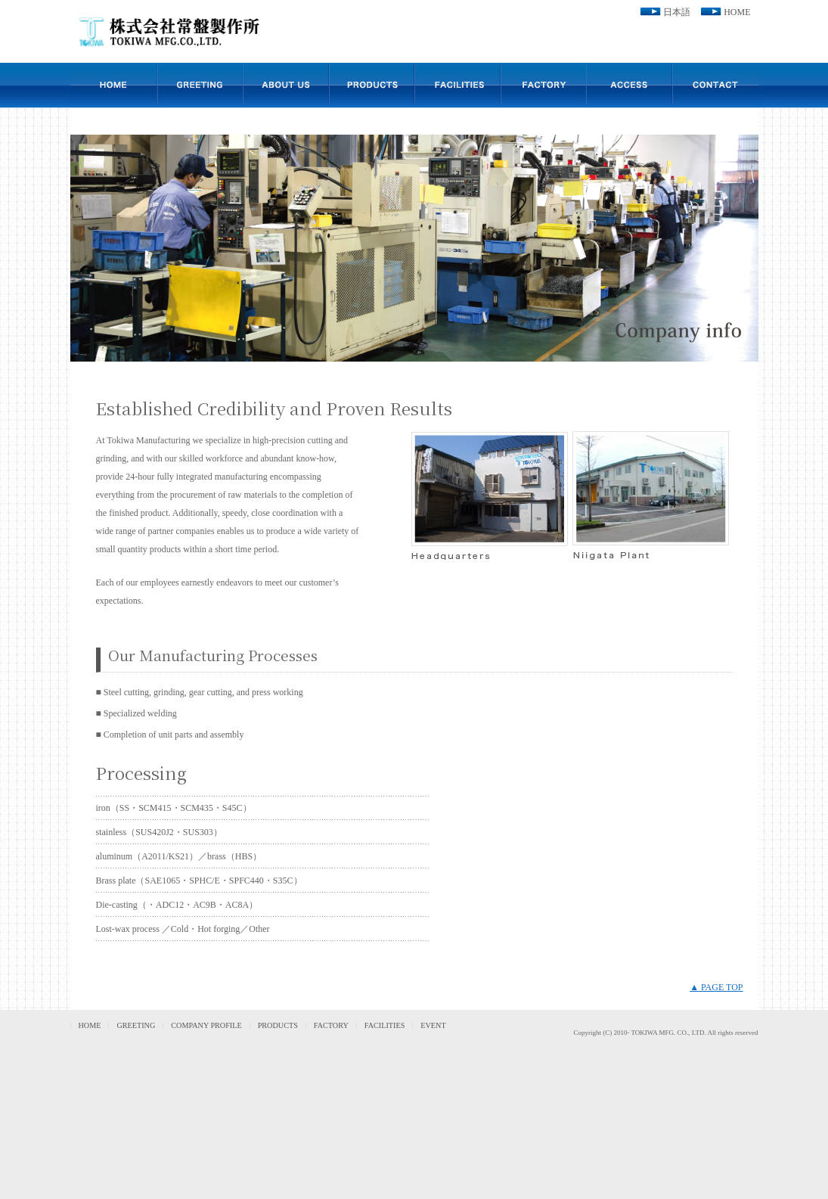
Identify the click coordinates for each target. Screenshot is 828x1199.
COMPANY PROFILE (206, 1025)
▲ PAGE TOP (716, 987)
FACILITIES (384, 1025)
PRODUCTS (278, 1025)
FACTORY (331, 1025)
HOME (737, 12)
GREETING (135, 1025)
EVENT (432, 1025)
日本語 (676, 12)
